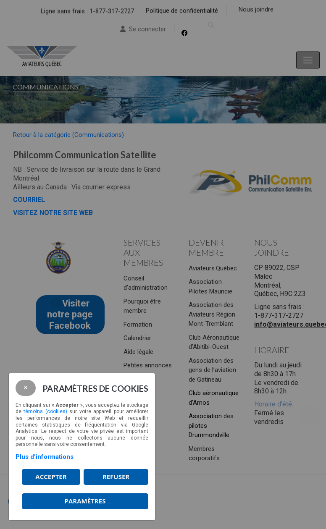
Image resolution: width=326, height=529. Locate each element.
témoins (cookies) (45, 411)
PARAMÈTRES (85, 501)
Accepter (50, 476)
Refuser (116, 476)
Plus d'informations (45, 457)
